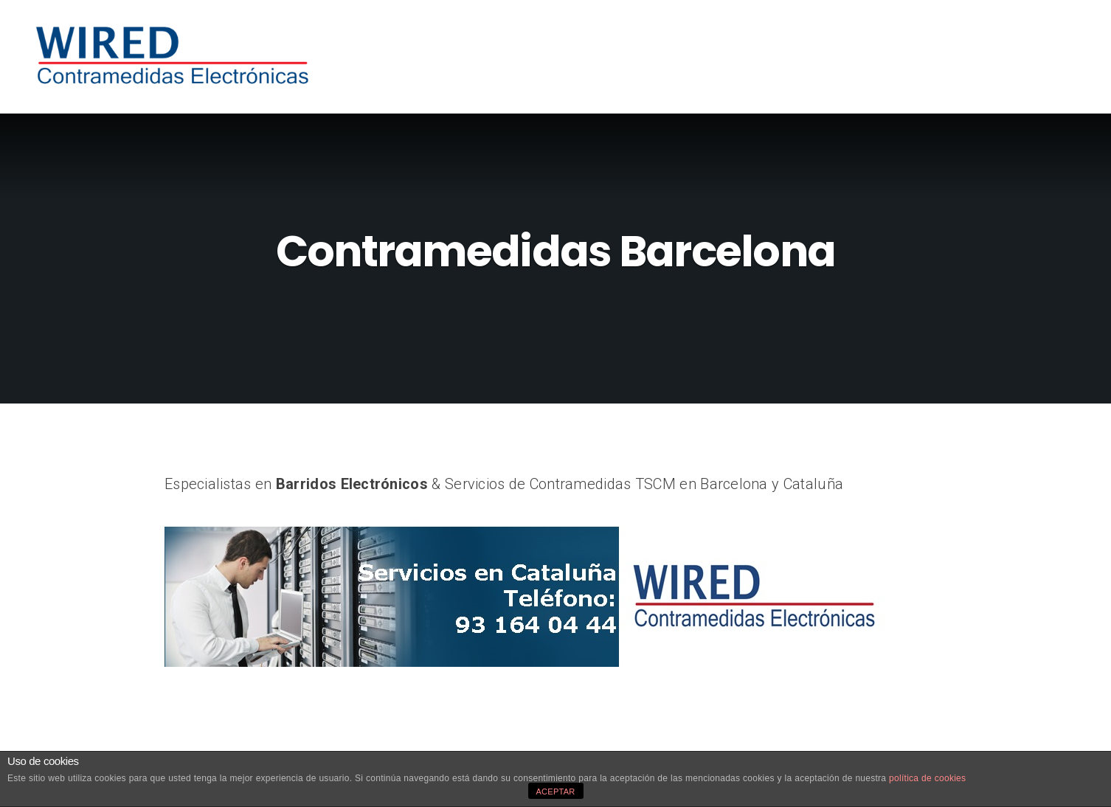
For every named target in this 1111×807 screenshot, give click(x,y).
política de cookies (927, 778)
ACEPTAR (555, 791)
